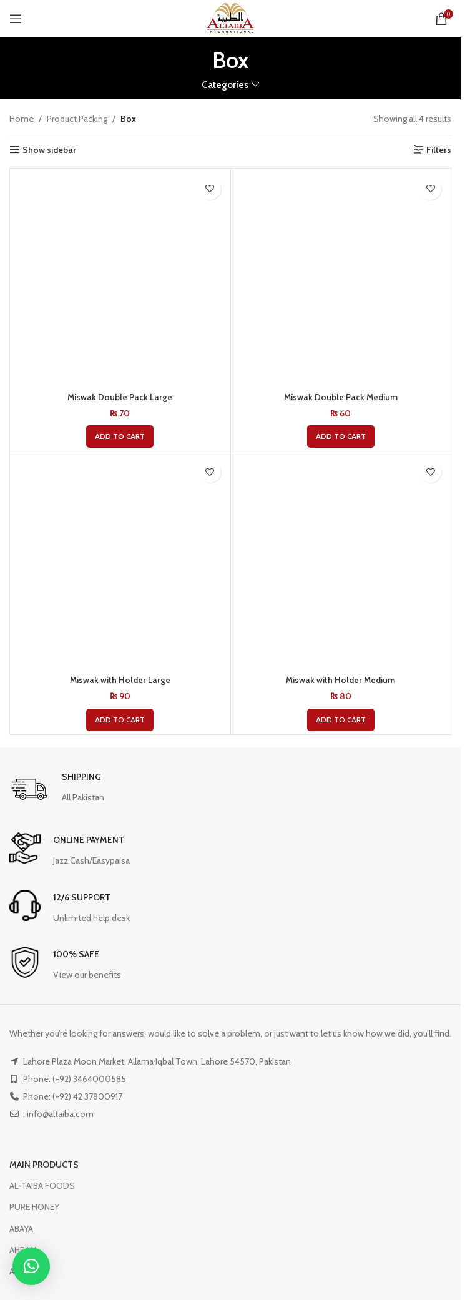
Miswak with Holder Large (119, 680)
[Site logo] (230, 17)
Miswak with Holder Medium (340, 680)
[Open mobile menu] (15, 18)
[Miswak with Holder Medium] (341, 562)
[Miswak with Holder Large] (120, 562)
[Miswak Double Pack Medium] (341, 279)
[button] (120, 436)
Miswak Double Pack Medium (340, 397)
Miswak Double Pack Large (120, 397)
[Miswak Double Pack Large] (120, 279)
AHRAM (23, 1250)
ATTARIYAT (30, 1271)
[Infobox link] (56, 789)
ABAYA (21, 1228)
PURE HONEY (34, 1207)
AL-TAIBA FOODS (42, 1185)
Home (21, 118)
